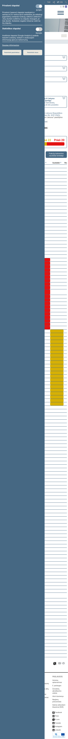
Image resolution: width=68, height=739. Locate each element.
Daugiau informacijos (10, 45)
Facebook (58, 712)
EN (61, 2)
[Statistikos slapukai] (39, 29)
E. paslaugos (56, 685)
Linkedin (58, 730)
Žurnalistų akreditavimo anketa (56, 691)
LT (58, 2)
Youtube (58, 723)
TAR (48, 2)
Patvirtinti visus (32, 52)
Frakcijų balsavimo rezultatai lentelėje (56, 154)
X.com (57, 719)
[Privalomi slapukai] (39, 6)
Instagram (58, 726)
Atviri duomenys (58, 696)
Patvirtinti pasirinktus (11, 52)
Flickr (57, 716)
